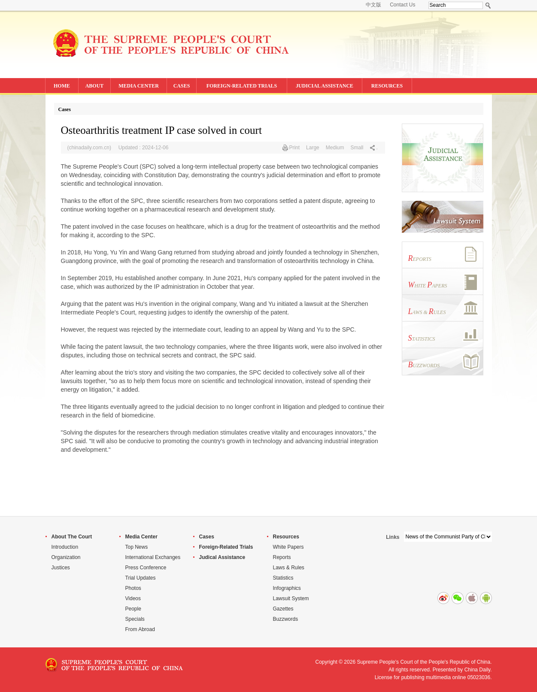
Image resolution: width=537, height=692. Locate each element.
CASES (181, 86)
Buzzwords (285, 619)
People (133, 609)
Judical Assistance (222, 557)
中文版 (373, 5)
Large (312, 148)
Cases (64, 109)
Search (488, 5)
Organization (66, 557)
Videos (133, 598)
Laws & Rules (288, 568)
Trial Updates (140, 578)
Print (294, 148)
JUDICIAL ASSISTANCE (324, 86)
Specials (135, 619)
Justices (61, 568)
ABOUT (94, 86)
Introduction (65, 547)
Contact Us (402, 5)
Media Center (141, 537)
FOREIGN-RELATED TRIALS (241, 86)
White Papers (288, 547)
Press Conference (146, 568)
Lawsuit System (291, 598)
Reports (282, 557)
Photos (133, 588)
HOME (62, 86)
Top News (136, 547)
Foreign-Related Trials (226, 547)
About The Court (72, 537)
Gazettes (283, 609)
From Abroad (140, 629)
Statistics (283, 578)
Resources (286, 537)
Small (356, 148)
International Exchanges (153, 557)
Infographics (287, 588)
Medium (335, 148)
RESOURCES (387, 86)
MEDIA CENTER (138, 86)
